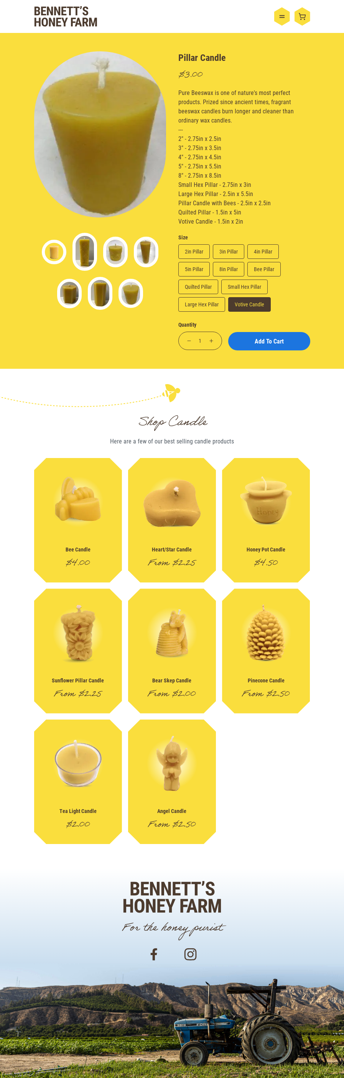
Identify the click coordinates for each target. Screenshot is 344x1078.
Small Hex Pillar (244, 286)
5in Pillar (194, 269)
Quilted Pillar (198, 286)
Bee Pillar (264, 269)
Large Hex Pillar (202, 304)
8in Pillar (228, 269)
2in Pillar (194, 251)
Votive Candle (249, 304)
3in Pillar (228, 251)
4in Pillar (263, 251)
